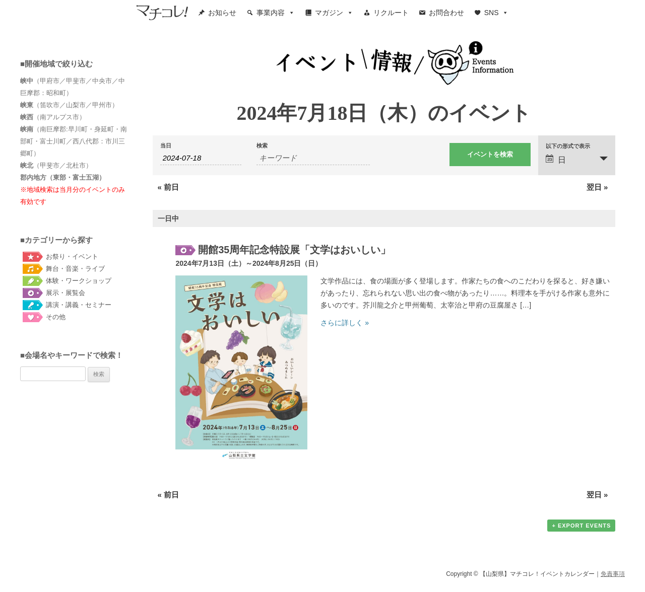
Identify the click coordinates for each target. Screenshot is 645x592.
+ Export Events (581, 526)
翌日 (597, 187)
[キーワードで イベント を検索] (313, 158)
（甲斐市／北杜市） (56, 165)
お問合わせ (446, 13)
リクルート (391, 13)
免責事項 (613, 573)
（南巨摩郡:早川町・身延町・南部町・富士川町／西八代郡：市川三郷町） (73, 141)
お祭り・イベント (72, 256)
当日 (165, 146)
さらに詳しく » (344, 323)
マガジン (334, 13)
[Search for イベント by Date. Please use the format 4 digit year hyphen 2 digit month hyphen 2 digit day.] (200, 158)
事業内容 (275, 13)
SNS (496, 13)
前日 (168, 187)
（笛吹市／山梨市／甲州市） (69, 105)
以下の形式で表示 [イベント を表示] (568, 146)
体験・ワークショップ (78, 280)
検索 (262, 146)
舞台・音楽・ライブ (75, 268)
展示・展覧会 (65, 293)
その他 (56, 317)
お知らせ (222, 13)
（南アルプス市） (53, 117)
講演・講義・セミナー (78, 305)
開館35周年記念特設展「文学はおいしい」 (294, 249)
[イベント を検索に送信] (490, 154)
